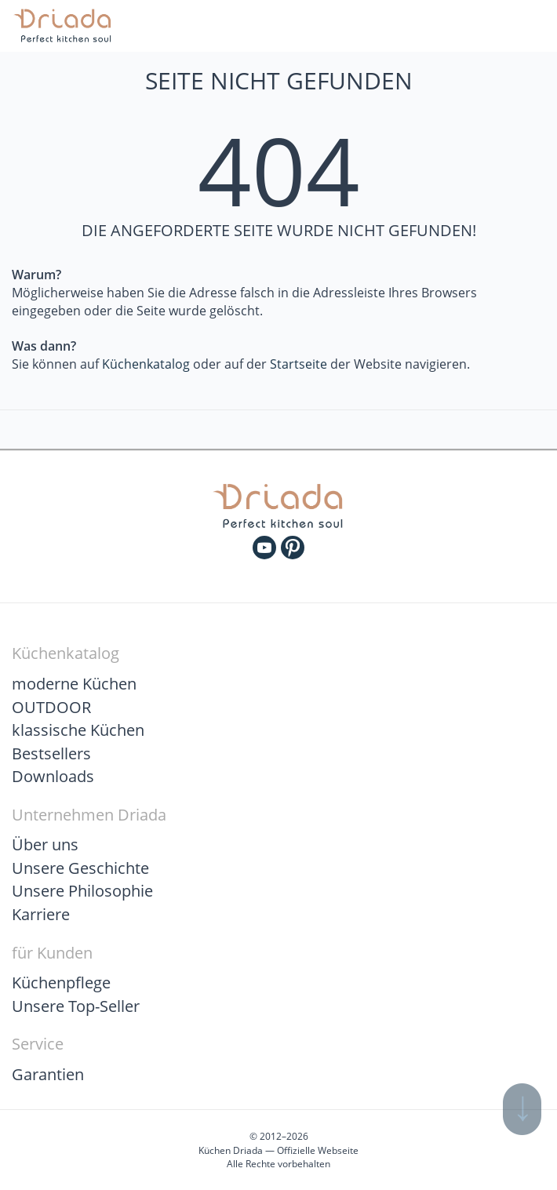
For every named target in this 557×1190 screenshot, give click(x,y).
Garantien (48, 1074)
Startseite (298, 364)
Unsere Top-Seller (76, 1006)
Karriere (41, 914)
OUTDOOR (51, 707)
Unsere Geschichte (80, 868)
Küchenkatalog (146, 364)
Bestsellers (51, 753)
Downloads (53, 776)
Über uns (45, 844)
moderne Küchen (74, 683)
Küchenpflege (61, 982)
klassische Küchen (78, 730)
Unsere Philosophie (82, 890)
